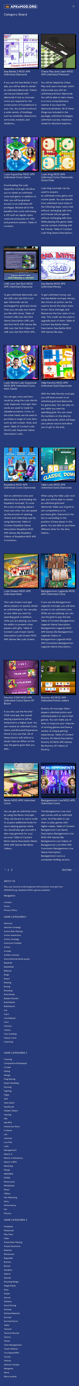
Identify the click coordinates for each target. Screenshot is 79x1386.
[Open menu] (73, 6)
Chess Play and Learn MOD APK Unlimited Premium (57, 73)
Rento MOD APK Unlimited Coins (19, 802)
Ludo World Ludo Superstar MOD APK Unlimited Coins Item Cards (20, 385)
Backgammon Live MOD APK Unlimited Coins (58, 802)
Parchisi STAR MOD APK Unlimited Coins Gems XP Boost (19, 700)
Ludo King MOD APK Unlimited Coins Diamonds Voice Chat (57, 177)
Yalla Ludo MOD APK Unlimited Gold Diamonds (56, 486)
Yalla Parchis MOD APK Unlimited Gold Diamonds (56, 384)
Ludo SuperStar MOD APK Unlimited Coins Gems (19, 176)
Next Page (68, 869)
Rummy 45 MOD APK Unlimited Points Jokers (55, 699)
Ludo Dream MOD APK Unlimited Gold (17, 593)
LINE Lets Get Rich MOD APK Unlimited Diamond (18, 285)
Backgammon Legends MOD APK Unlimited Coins (58, 593)
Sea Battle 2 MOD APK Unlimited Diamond (17, 73)
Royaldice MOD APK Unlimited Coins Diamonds (20, 486)
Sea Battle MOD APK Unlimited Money (53, 285)
